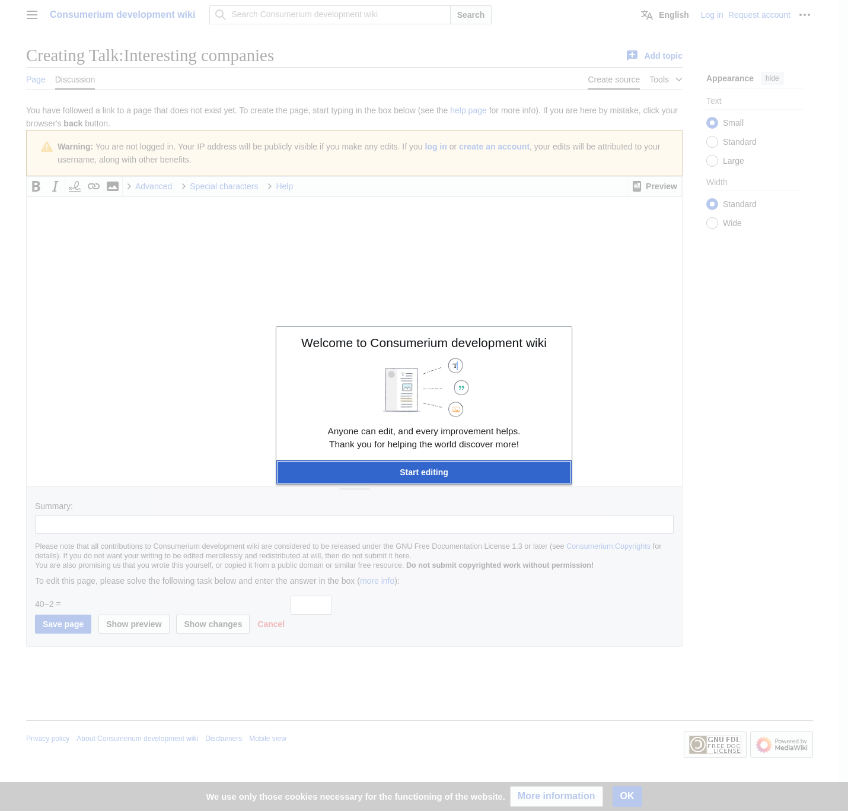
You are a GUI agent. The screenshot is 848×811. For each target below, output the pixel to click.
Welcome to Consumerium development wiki (424, 342)
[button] (424, 472)
